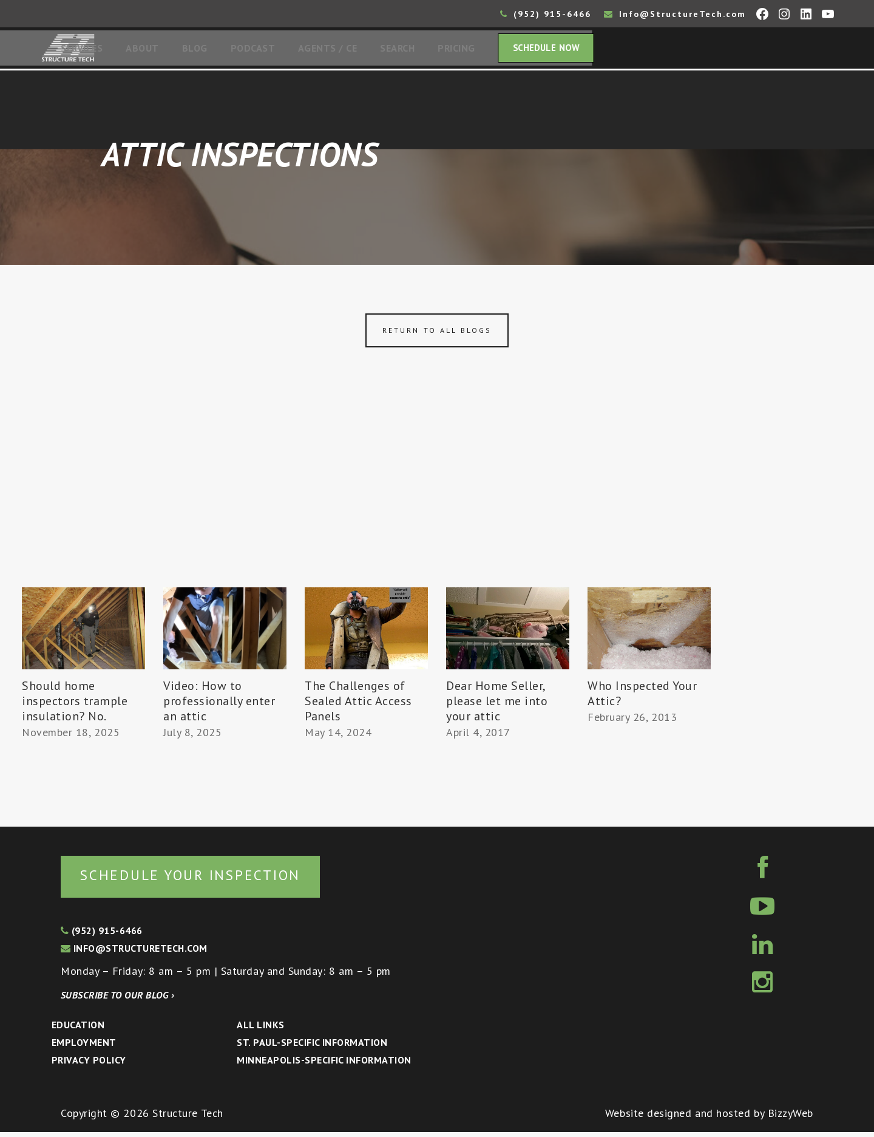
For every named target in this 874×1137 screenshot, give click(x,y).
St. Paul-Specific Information (312, 1047)
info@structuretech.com (134, 953)
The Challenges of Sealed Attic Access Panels (358, 704)
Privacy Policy (89, 1065)
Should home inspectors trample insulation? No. (75, 704)
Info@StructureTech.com (675, 14)
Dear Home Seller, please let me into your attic (497, 704)
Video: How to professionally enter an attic (219, 704)
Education (78, 1029)
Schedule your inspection (203, 879)
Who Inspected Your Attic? (642, 696)
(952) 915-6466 (545, 14)
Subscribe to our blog (117, 1000)
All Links (260, 1029)
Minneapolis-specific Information (324, 1065)
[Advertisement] (437, 500)
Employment (84, 1047)
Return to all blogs (437, 333)
